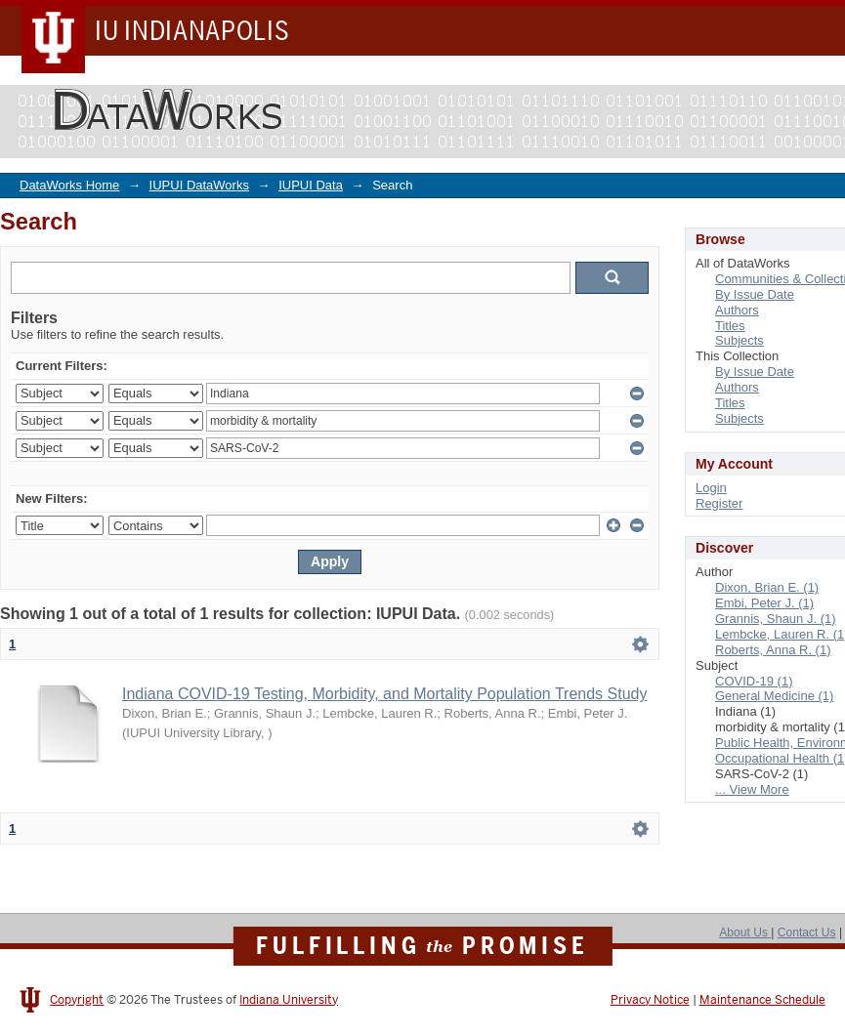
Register (719, 503)
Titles (730, 325)
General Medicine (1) (774, 695)
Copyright (77, 1000)
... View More (752, 789)
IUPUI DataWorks (199, 185)
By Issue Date (754, 294)
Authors (737, 310)
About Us (745, 932)
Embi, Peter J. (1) (764, 603)
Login (711, 487)
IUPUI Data (310, 185)
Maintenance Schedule (762, 1000)
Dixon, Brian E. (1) (767, 587)
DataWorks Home (69, 185)
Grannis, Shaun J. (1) (775, 618)
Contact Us (807, 932)
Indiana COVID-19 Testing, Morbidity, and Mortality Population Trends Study (384, 693)
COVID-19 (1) (753, 681)
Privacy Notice (650, 1000)
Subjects (739, 340)
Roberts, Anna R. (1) (773, 649)
